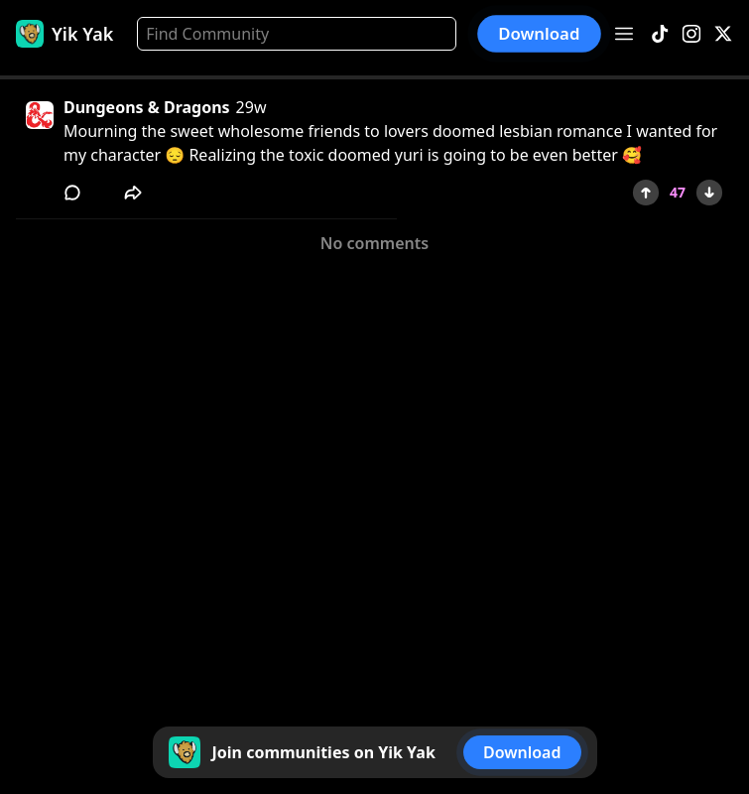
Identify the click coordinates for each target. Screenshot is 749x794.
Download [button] (539, 33)
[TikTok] (660, 34)
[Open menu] (624, 34)
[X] (723, 34)
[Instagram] (691, 34)
